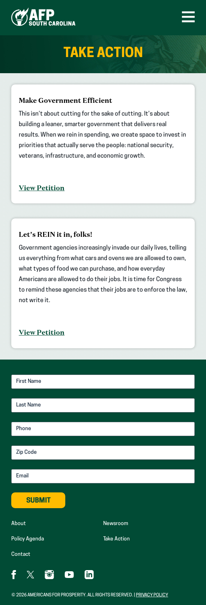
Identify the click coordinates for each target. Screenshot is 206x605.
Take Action (116, 539)
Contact (20, 554)
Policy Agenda (27, 539)
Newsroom (115, 524)
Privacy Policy (152, 595)
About (18, 524)
